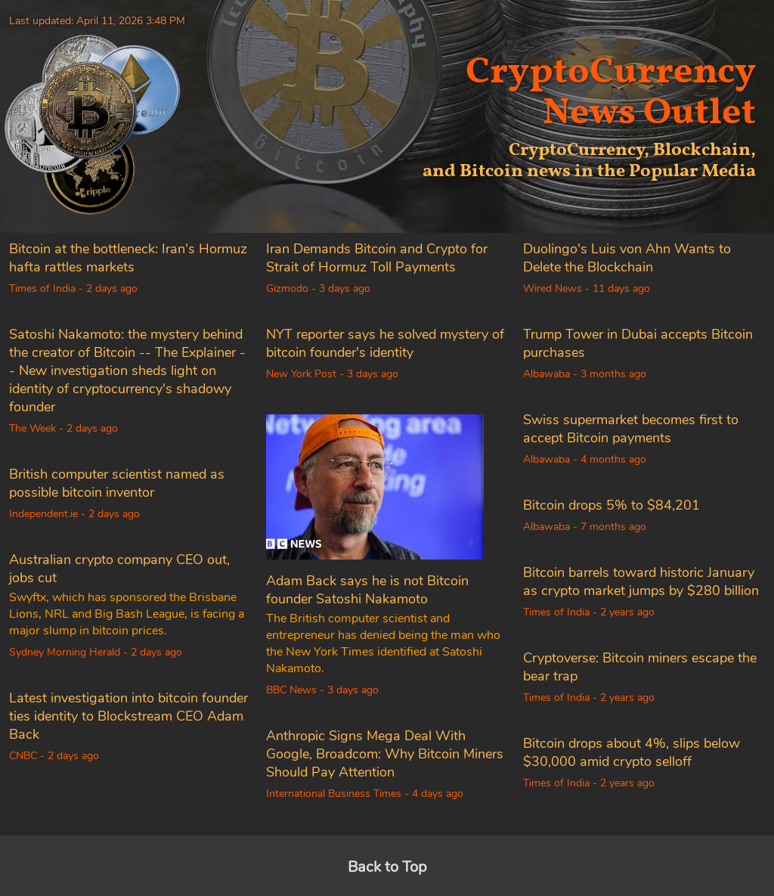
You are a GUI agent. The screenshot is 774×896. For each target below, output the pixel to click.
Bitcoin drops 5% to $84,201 (611, 505)
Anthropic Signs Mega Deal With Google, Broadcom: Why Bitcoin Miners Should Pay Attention (384, 754)
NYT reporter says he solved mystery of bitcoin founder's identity (385, 343)
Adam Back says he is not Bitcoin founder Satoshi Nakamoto (367, 590)
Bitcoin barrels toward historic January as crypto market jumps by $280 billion (641, 581)
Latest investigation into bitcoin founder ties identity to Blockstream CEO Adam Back (128, 716)
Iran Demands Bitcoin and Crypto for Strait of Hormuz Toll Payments (377, 258)
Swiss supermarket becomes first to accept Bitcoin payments (630, 429)
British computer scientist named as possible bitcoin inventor (116, 483)
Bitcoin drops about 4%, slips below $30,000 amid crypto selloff (631, 752)
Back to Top (387, 867)
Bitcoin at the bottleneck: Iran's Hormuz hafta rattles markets (128, 258)
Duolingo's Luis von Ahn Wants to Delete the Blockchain (627, 258)
